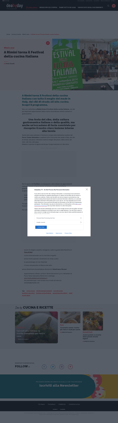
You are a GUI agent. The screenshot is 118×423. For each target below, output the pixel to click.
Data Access (59, 233)
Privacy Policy (68, 233)
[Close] (87, 189)
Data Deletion (49, 233)
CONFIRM (43, 227)
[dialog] (59, 211)
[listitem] (59, 218)
